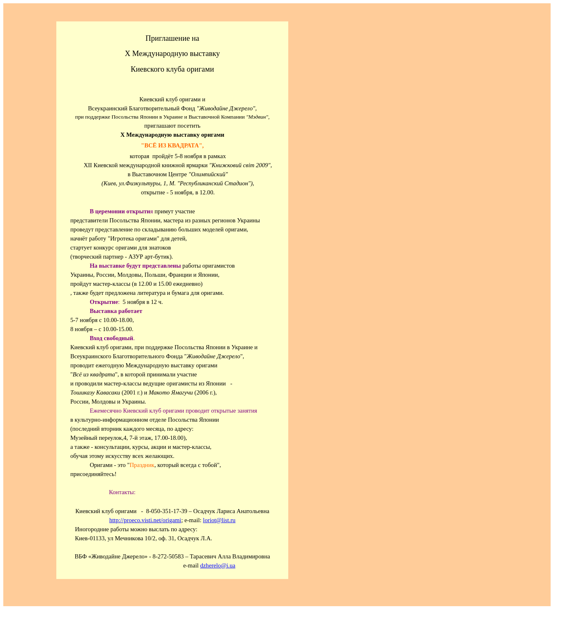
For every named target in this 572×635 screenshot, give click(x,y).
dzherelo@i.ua (218, 565)
